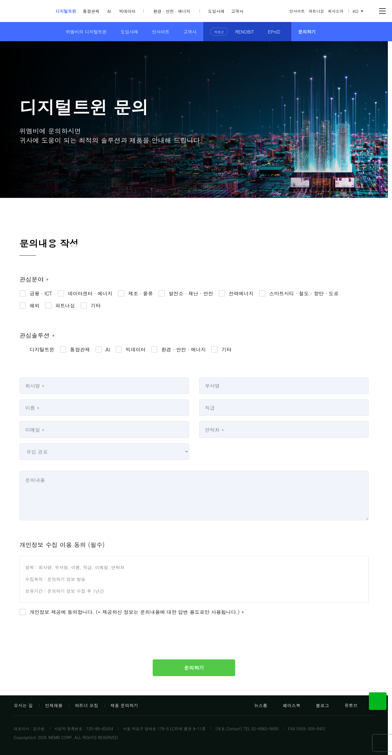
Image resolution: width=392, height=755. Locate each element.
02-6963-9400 (264, 728)
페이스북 (288, 705)
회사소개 (335, 11)
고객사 (237, 11)
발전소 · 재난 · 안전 (191, 293)
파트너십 (316, 11)
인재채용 (53, 705)
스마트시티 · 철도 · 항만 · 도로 (304, 293)
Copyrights (23, 737)
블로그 (319, 705)
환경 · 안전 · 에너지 (171, 11)
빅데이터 (127, 11)
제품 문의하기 (124, 705)
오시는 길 (23, 705)
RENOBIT (244, 32)
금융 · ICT (41, 293)
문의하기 (307, 32)
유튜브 (347, 705)
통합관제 (91, 11)
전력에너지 (241, 293)
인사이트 (297, 11)
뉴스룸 (257, 705)
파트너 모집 (86, 705)
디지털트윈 (66, 11)
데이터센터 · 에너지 (90, 293)
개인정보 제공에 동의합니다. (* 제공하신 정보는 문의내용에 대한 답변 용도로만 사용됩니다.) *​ (137, 612)
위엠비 (28, 11)
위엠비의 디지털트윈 (86, 32)
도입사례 (216, 11)
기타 (96, 305)
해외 (35, 305)
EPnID (274, 32)
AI (109, 11)
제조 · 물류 (140, 293)
